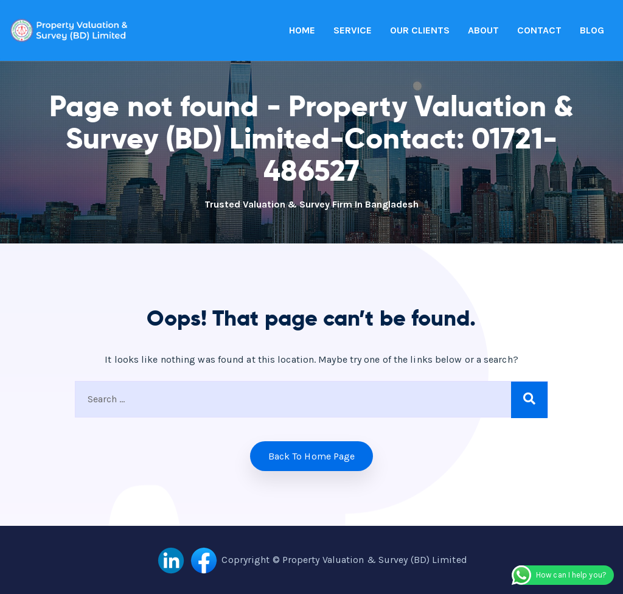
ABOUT (483, 30)
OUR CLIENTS (420, 30)
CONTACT (539, 30)
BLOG (592, 30)
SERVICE (352, 30)
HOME (302, 30)
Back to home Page (311, 456)
